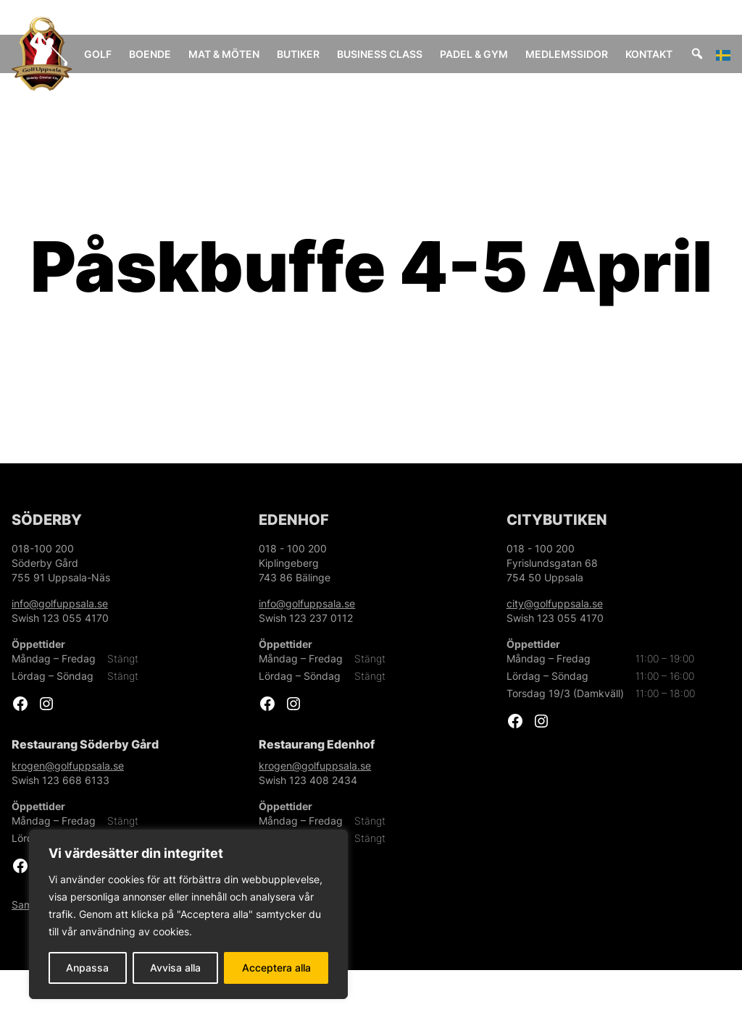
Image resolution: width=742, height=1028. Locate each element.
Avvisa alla (175, 967)
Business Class (380, 61)
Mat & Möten (227, 61)
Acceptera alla (276, 967)
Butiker (316, 54)
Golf (118, 54)
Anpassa (87, 967)
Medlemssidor (581, 54)
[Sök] (711, 54)
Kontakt (663, 54)
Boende (170, 54)
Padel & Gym (476, 61)
